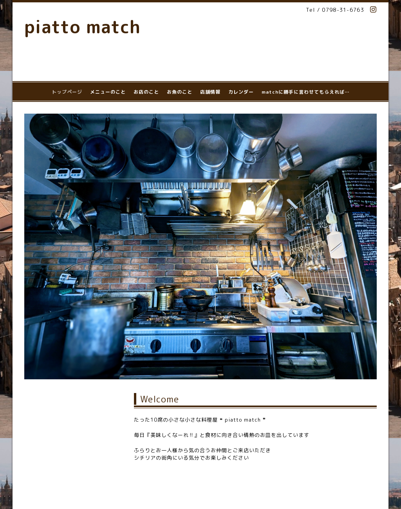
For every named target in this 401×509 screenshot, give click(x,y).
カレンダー (241, 92)
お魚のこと (179, 92)
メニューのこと (108, 92)
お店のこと (146, 92)
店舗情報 (210, 92)
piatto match (82, 26)
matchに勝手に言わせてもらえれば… (306, 92)
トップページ (67, 92)
